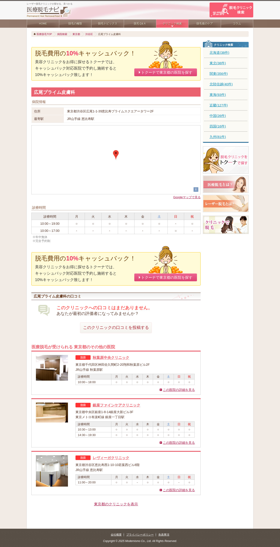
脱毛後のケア (205, 23)
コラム (237, 23)
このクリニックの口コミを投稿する (116, 327)
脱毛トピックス (107, 23)
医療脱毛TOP (44, 34)
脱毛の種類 (75, 23)
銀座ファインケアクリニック (116, 405)
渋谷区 (89, 34)
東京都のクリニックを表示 (116, 504)
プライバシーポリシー (140, 534)
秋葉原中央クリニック (111, 357)
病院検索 (62, 34)
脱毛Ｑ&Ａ (140, 23)
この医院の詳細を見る (179, 390)
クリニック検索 (172, 23)
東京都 (76, 34)
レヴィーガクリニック (111, 458)
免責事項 (163, 534)
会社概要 (116, 534)
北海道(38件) (219, 52)
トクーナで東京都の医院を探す (166, 72)
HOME (43, 23)
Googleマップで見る (187, 197)
